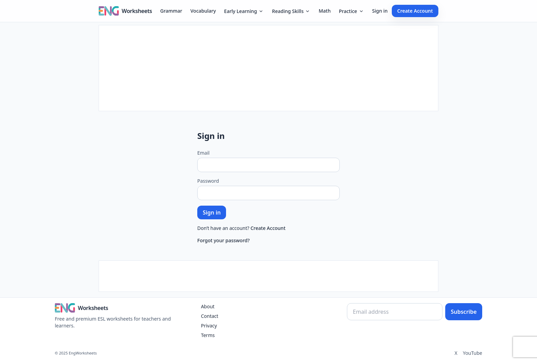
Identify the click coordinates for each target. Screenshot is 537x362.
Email (203, 153)
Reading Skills (291, 11)
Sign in (380, 11)
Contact (209, 316)
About (208, 306)
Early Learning (244, 11)
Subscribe (464, 311)
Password (208, 181)
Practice (351, 11)
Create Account (415, 11)
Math (324, 11)
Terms (208, 335)
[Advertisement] (268, 68)
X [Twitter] (455, 353)
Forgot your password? (223, 240)
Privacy (209, 325)
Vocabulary (203, 11)
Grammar (171, 11)
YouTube (472, 353)
